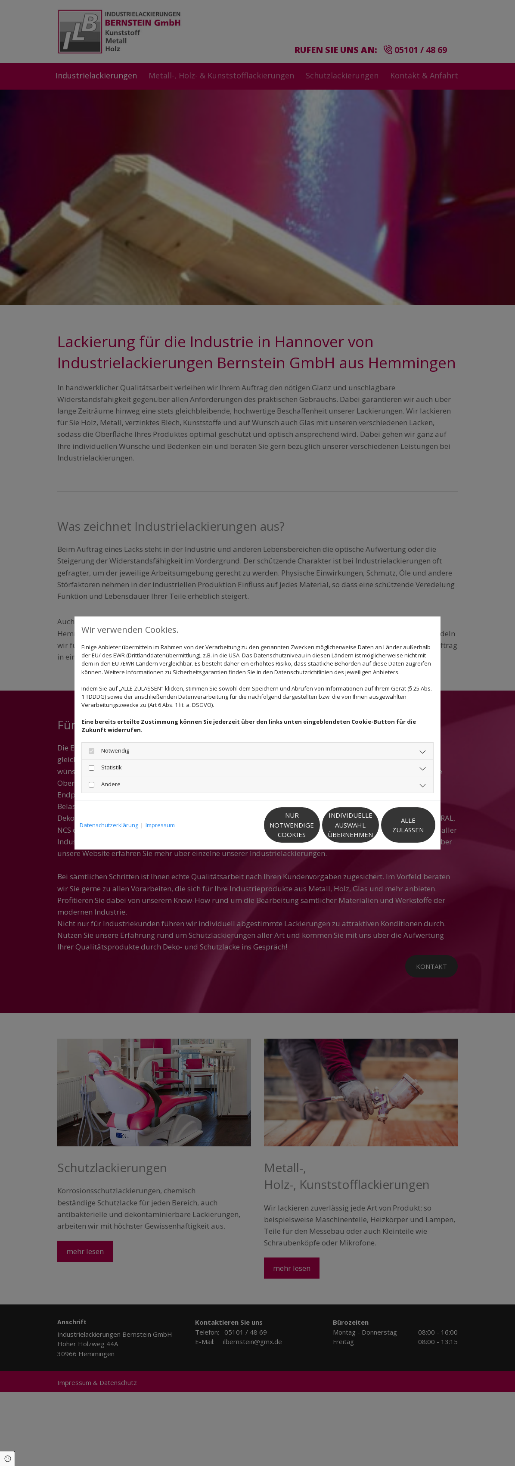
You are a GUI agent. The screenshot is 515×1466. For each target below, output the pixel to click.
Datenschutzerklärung (109, 825)
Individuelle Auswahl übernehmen (313, 825)
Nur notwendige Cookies (232, 825)
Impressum (160, 825)
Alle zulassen (395, 825)
